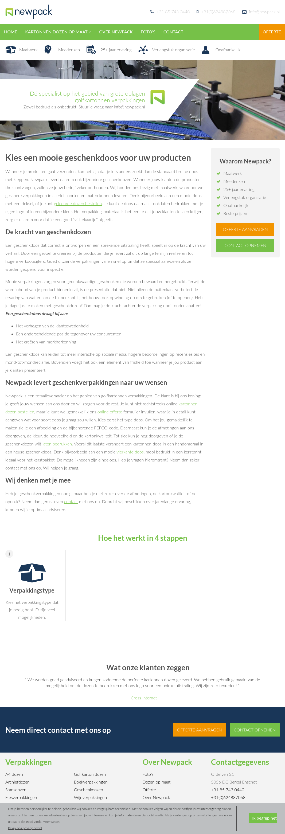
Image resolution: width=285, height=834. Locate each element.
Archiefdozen (17, 781)
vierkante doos (129, 451)
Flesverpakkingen (21, 797)
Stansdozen (15, 789)
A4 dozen (14, 774)
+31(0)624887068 (218, 11)
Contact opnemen (245, 245)
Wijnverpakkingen (90, 797)
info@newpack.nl (261, 11)
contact (71, 501)
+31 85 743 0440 (173, 11)
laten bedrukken (57, 443)
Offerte (149, 789)
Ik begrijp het (264, 817)
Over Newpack (156, 797)
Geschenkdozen (88, 789)
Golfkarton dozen (90, 774)
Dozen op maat (157, 781)
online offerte (109, 411)
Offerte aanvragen (245, 229)
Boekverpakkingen (91, 781)
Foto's (148, 774)
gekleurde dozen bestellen (78, 203)
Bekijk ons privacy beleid (25, 828)
